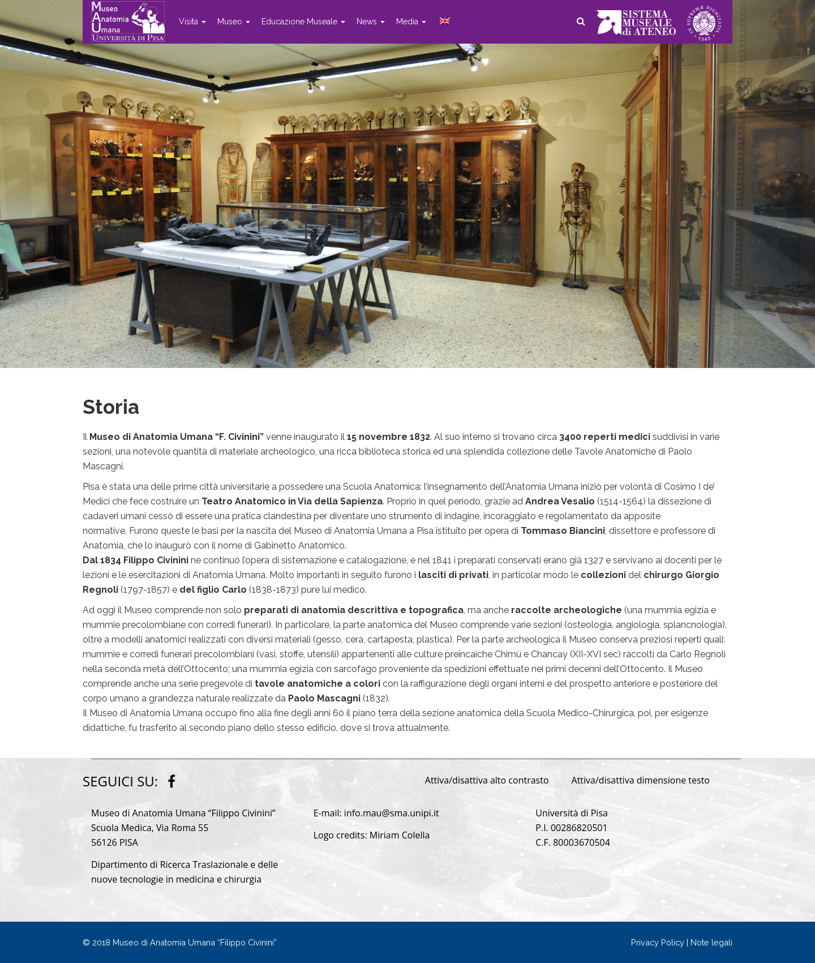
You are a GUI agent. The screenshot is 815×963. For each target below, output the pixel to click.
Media (411, 21)
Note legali (711, 942)
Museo (233, 21)
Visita (192, 21)
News (371, 21)
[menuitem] (444, 21)
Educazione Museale (303, 21)
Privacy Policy (657, 942)
